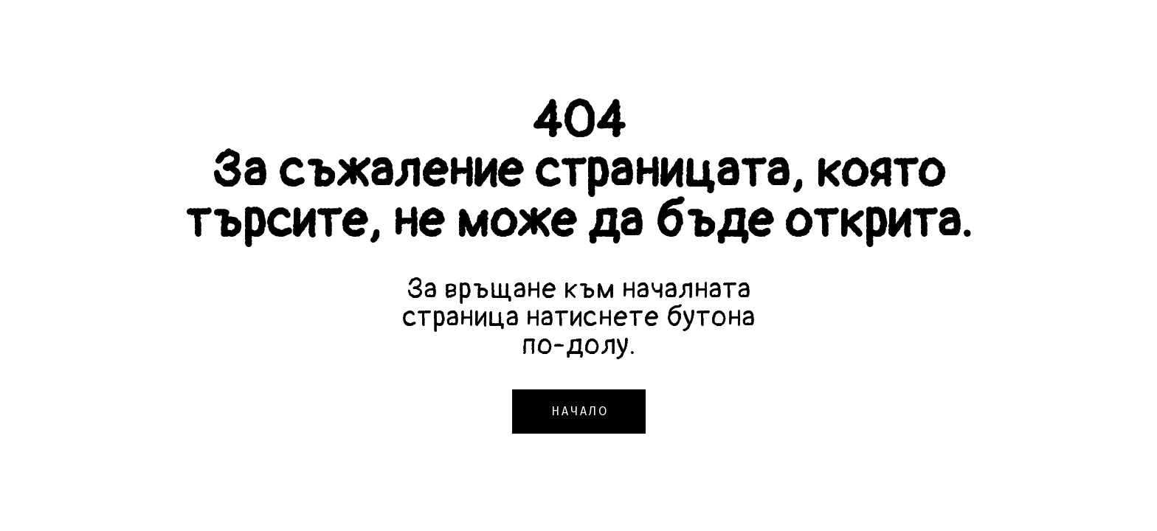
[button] (579, 411)
